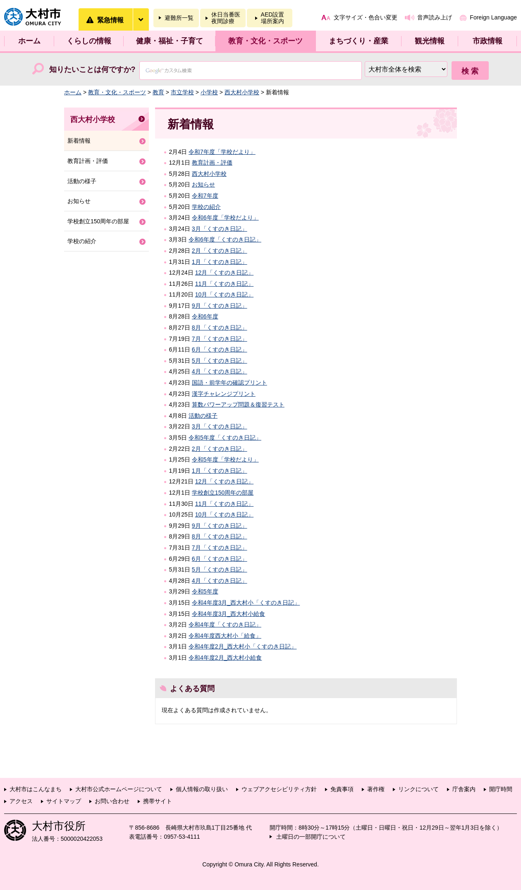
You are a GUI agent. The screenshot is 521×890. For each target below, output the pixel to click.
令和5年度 (205, 591)
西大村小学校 (242, 92)
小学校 (209, 92)
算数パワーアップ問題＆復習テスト (238, 404)
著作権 (376, 789)
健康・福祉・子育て (169, 41)
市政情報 (487, 41)
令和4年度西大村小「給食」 (225, 635)
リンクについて (418, 789)
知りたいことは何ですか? (92, 69)
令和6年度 (205, 316)
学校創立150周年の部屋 (222, 492)
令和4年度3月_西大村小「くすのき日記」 (246, 602)
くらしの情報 (89, 41)
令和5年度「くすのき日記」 (225, 437)
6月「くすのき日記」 (219, 349)
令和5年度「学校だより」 (225, 459)
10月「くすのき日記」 (224, 294)
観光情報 (430, 41)
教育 (158, 92)
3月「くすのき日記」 (219, 228)
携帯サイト (157, 801)
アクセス (21, 801)
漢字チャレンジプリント (224, 393)
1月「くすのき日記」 (219, 261)
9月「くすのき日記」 (219, 305)
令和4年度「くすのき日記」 (225, 624)
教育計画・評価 (212, 162)
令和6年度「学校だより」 (225, 217)
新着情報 (79, 140)
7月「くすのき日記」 (219, 338)
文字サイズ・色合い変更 (365, 17)
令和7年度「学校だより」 (222, 151)
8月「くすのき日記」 (219, 327)
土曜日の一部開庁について (311, 836)
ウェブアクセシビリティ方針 (279, 789)
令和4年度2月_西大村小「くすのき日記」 (242, 646)
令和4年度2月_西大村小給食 (225, 657)
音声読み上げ (434, 17)
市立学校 (182, 92)
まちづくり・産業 (358, 41)
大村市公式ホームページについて (118, 789)
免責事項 (342, 789)
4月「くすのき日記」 (219, 371)
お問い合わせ (112, 801)
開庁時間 (500, 789)
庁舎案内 (464, 789)
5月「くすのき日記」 (219, 360)
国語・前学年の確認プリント (229, 382)
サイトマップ (63, 801)
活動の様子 (203, 415)
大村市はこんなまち (36, 789)
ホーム (29, 41)
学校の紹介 (206, 206)
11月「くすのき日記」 (224, 283)
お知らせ (203, 184)
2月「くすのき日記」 (219, 250)
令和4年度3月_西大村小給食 (228, 613)
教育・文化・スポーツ (265, 41)
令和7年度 (205, 195)
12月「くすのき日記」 (224, 272)
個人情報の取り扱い (202, 789)
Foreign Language (493, 17)
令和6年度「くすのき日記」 (225, 239)
